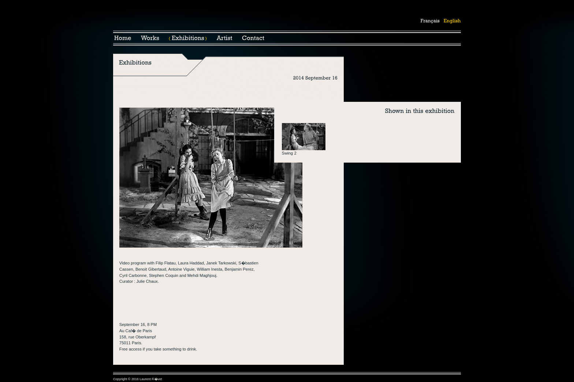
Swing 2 (289, 153)
